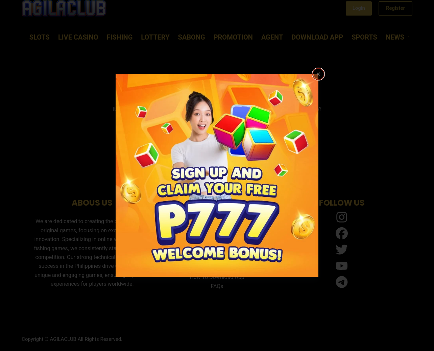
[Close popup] (318, 74)
